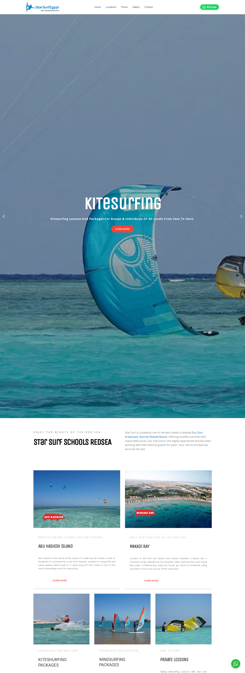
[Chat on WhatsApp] (209, 7)
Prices (124, 7)
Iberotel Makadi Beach (152, 437)
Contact (148, 7)
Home (97, 7)
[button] (4, 217)
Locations (111, 7)
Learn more (122, 229)
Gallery (136, 7)
